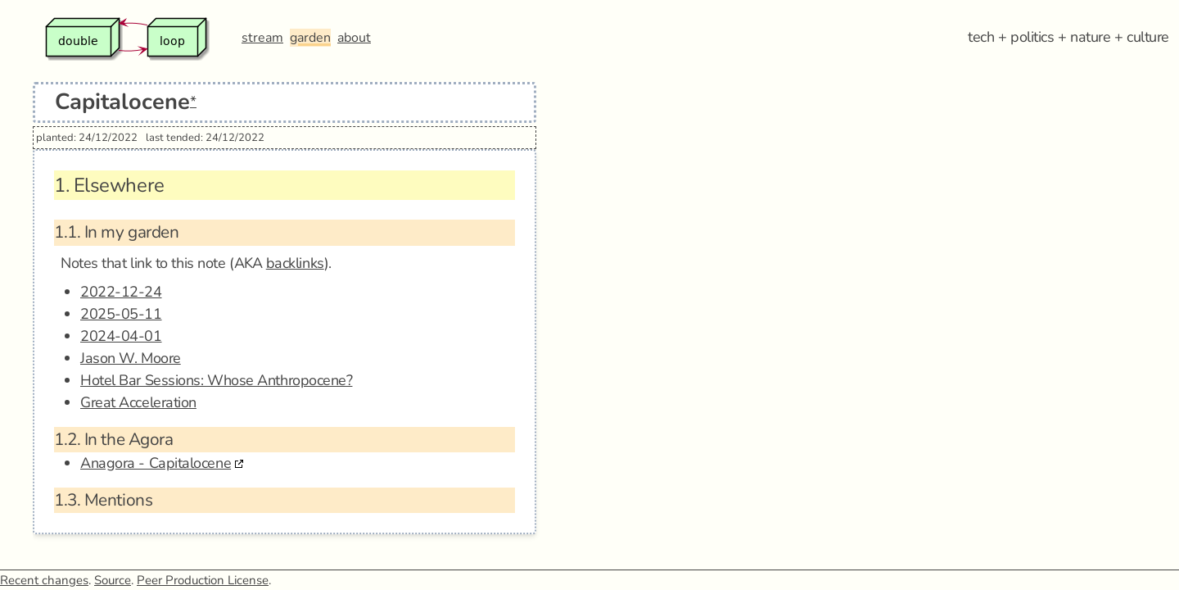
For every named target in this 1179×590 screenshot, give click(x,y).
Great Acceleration (138, 402)
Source (112, 580)
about (354, 38)
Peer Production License (203, 580)
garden (310, 38)
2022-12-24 (121, 292)
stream (262, 38)
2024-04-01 (121, 336)
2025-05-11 (121, 314)
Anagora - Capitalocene (155, 463)
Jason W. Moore (130, 358)
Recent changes (44, 580)
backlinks (295, 263)
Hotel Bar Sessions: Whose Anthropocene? (216, 380)
